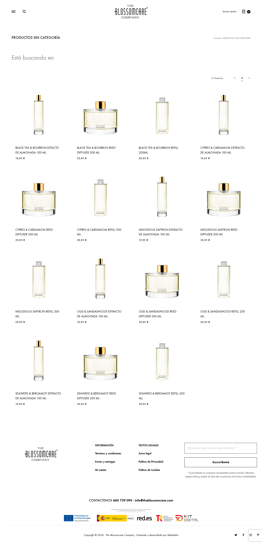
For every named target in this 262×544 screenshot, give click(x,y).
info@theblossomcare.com (154, 500)
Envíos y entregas (105, 461)
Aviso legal (145, 453)
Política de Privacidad (151, 461)
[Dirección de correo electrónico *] (220, 448)
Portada (217, 38)
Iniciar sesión (229, 11)
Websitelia (172, 535)
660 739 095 (122, 500)
